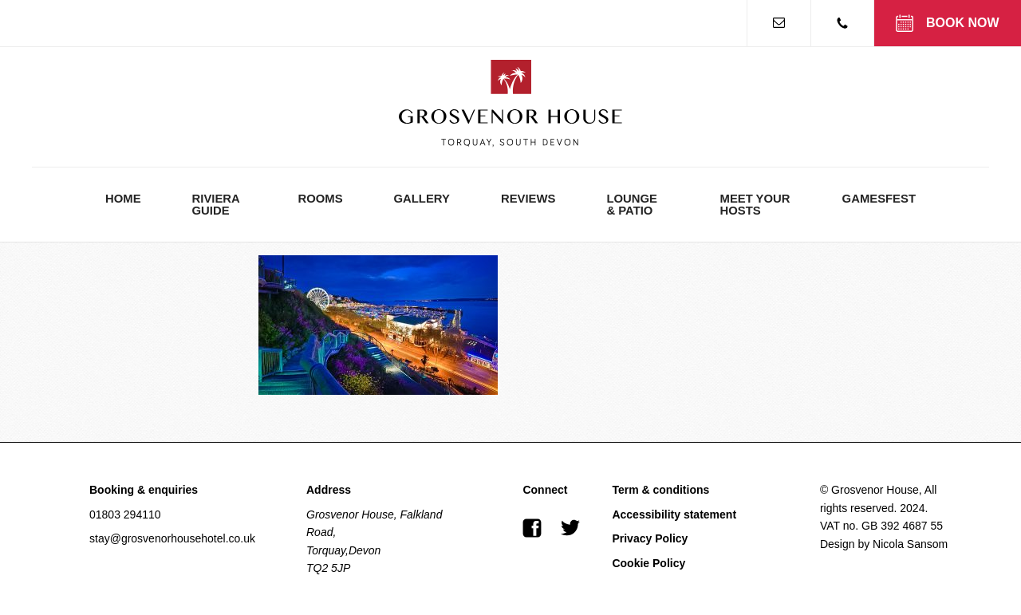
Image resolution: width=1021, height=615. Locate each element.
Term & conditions (660, 489)
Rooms (320, 198)
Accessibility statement (674, 514)
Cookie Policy (648, 563)
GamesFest (879, 198)
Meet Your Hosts (755, 204)
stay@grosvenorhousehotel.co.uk (172, 538)
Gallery (422, 198)
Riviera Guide (216, 204)
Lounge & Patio (631, 204)
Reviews (528, 198)
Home (123, 198)
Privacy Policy (650, 538)
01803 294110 (125, 514)
